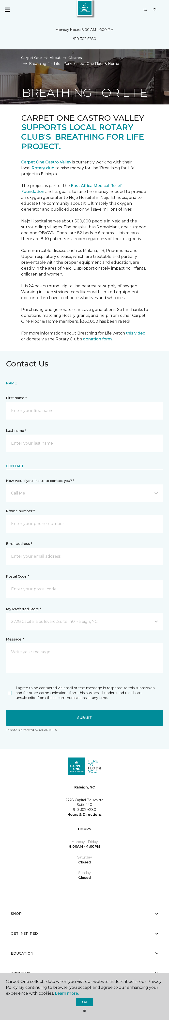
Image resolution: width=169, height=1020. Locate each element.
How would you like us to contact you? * (40, 480)
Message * (15, 639)
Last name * (16, 430)
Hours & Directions (84, 814)
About (55, 58)
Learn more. (67, 993)
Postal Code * (17, 576)
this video (135, 333)
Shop (84, 913)
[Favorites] (154, 9)
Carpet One (31, 58)
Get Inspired (84, 933)
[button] (145, 9)
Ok (84, 1002)
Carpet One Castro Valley (46, 162)
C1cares (75, 58)
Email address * (19, 543)
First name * (16, 398)
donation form (97, 339)
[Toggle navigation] (7, 10)
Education (84, 953)
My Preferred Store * (23, 609)
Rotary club (42, 168)
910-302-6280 (84, 39)
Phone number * (20, 511)
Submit (84, 717)
